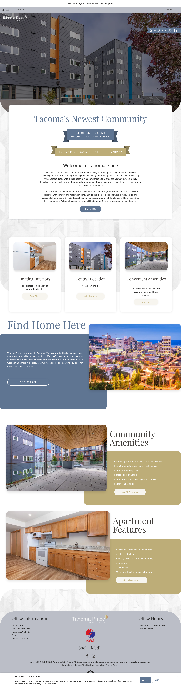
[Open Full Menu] (172, 10)
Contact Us (88, 18)
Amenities (146, 302)
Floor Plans (115, 18)
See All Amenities (130, 492)
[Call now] (18, 10)
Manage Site (80, 665)
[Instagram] (94, 655)
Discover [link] (90, 71)
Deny (157, 680)
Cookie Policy (112, 665)
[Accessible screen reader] (3, 10)
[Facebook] (87, 655)
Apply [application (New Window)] (102, 18)
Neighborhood (90, 296)
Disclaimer (67, 665)
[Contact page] (7, 10)
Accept (145, 680)
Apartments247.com (63, 662)
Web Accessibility (95, 665)
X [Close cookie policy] (177, 676)
